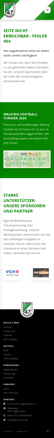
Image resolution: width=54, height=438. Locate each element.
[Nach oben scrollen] (48, 431)
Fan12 (6, 388)
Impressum (8, 431)
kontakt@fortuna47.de (17, 420)
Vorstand (7, 327)
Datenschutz (22, 431)
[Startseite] (9, 10)
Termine (7, 354)
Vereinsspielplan (10, 358)
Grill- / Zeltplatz (10, 339)
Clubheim (7, 335)
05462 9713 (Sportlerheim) (19, 415)
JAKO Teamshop (10, 392)
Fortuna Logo (9, 373)
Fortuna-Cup (9, 331)
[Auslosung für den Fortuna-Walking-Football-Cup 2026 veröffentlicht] (27, 159)
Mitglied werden (10, 369)
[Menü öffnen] (47, 10)
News (5, 350)
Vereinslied (8, 377)
